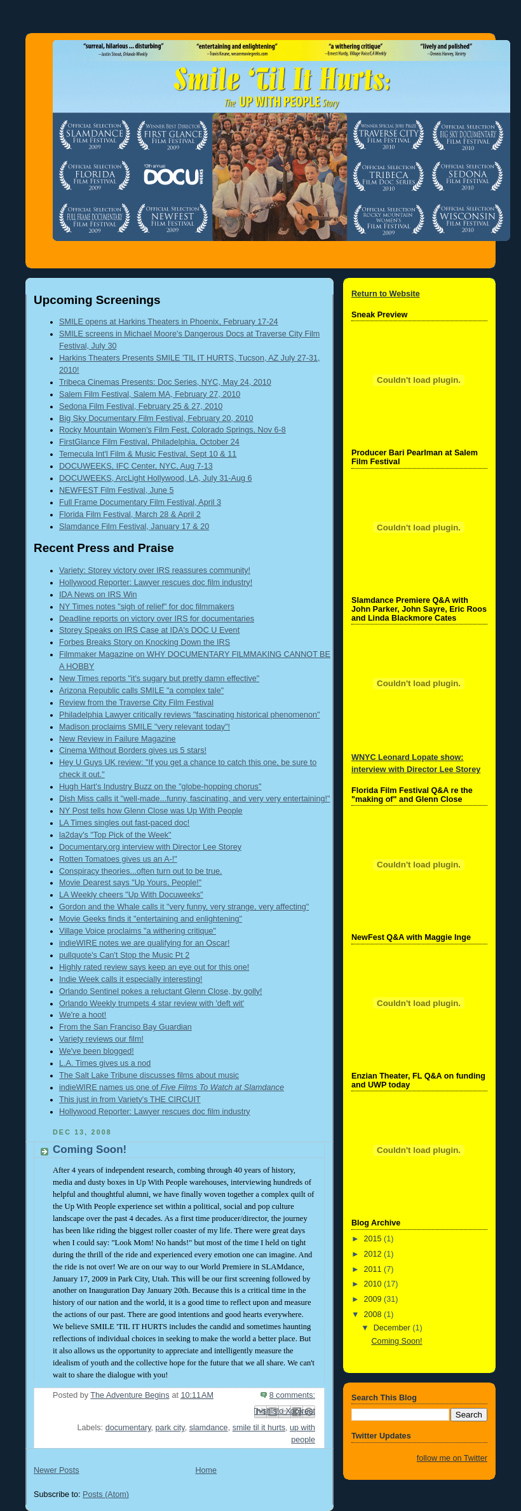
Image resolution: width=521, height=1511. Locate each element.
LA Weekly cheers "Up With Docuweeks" (131, 894)
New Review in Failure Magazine (117, 739)
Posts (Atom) (106, 1494)
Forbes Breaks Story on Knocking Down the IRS (144, 642)
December (393, 1327)
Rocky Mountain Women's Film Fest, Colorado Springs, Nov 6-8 (172, 429)
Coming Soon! (89, 1149)
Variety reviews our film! (101, 1039)
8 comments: (292, 1395)
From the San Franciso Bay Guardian (125, 1027)
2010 (374, 1284)
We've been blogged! (96, 1051)
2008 (374, 1314)
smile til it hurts (259, 1427)
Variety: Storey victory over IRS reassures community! (154, 570)
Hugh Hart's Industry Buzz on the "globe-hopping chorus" (160, 786)
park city (170, 1427)
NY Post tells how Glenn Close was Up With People (151, 810)
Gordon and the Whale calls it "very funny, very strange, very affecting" (184, 906)
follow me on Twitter (452, 1458)
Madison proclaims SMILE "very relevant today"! (144, 726)
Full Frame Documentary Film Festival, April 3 (140, 502)
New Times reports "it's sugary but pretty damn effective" (159, 678)
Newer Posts (56, 1470)
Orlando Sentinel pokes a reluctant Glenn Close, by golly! (160, 991)
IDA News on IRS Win (98, 594)
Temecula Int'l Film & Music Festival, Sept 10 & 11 (147, 454)
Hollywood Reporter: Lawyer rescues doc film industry (154, 1111)
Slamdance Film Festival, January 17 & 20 (134, 526)
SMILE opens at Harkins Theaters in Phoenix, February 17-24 (168, 321)
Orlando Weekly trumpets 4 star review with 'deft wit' (151, 1003)
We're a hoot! (82, 1015)
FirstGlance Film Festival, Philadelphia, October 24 (149, 442)
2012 (374, 1254)
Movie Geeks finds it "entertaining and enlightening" (150, 918)
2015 (374, 1238)
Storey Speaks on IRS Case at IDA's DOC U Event (149, 630)
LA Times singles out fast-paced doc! (124, 822)
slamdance (208, 1427)
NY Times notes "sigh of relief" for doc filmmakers (146, 606)
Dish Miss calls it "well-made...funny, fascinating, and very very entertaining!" (194, 798)
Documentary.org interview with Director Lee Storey (150, 847)
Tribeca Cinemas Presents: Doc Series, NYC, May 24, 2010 (165, 382)
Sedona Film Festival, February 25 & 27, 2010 (140, 406)
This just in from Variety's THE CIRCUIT (130, 1099)
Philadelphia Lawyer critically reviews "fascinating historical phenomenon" (189, 714)
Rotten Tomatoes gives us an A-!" (118, 859)
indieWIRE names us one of (171, 1087)
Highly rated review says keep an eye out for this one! (154, 967)
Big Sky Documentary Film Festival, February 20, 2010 (156, 418)
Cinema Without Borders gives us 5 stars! (132, 750)
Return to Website (385, 293)
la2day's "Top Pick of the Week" (115, 835)
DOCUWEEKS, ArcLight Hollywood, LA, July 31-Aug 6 (155, 478)
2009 (374, 1299)
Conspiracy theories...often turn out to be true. (140, 871)
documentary (128, 1427)
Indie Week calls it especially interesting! (130, 979)
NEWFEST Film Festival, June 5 (116, 490)
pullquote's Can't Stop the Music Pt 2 (124, 955)
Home (206, 1470)
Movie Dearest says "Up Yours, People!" (130, 882)
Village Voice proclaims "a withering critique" (137, 931)
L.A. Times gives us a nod (105, 1063)
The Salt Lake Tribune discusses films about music (149, 1075)
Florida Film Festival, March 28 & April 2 (130, 514)
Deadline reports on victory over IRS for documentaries (156, 618)
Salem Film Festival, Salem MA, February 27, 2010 (149, 394)
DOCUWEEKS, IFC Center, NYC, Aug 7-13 (136, 466)
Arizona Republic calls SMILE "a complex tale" (141, 690)
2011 (374, 1269)
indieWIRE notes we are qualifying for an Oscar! (144, 943)
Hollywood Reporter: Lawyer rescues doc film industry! (155, 582)
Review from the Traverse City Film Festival (136, 702)
